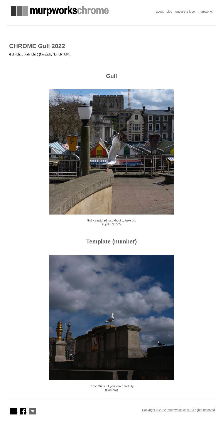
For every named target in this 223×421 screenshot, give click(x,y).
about (160, 11)
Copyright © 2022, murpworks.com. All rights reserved (178, 410)
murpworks (205, 11)
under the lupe (185, 11)
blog (169, 11)
